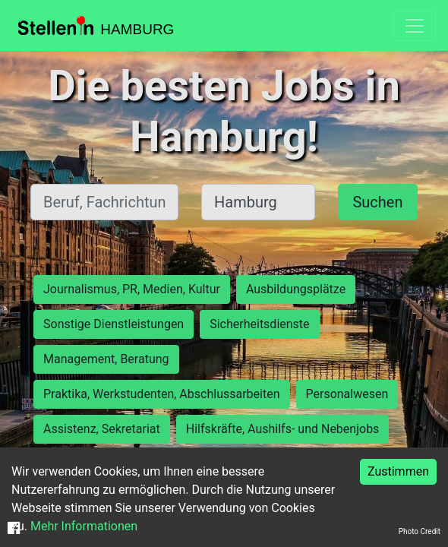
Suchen (377, 202)
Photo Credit (419, 531)
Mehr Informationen (83, 526)
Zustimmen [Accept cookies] (398, 471)
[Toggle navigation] (414, 26)
